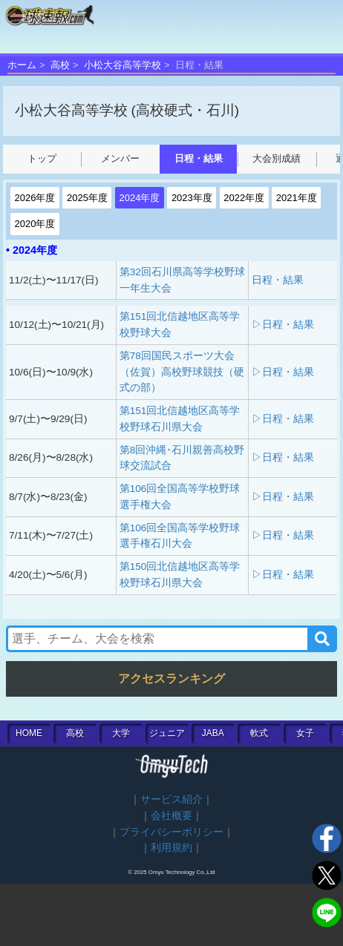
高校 (60, 64)
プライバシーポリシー (171, 832)
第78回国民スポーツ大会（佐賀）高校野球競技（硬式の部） (182, 372)
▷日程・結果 (283, 324)
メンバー (120, 158)
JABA (213, 733)
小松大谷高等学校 (122, 64)
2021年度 (296, 197)
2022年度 (243, 197)
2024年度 (139, 197)
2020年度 (35, 223)
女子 (305, 733)
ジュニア (167, 733)
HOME (29, 733)
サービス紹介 (171, 799)
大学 (121, 733)
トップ (41, 158)
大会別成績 (276, 158)
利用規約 (171, 847)
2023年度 (192, 197)
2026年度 (35, 197)
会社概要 (171, 815)
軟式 (259, 733)
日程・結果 (198, 158)
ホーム (21, 64)
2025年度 (87, 197)
